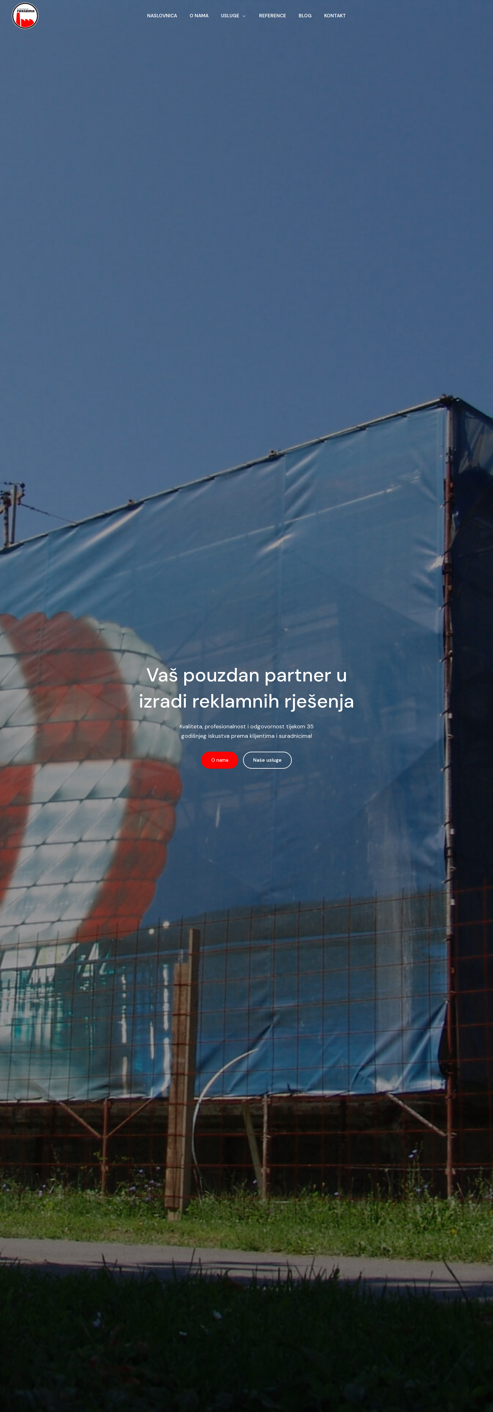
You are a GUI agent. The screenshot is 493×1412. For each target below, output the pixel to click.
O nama (219, 760)
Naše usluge (267, 760)
